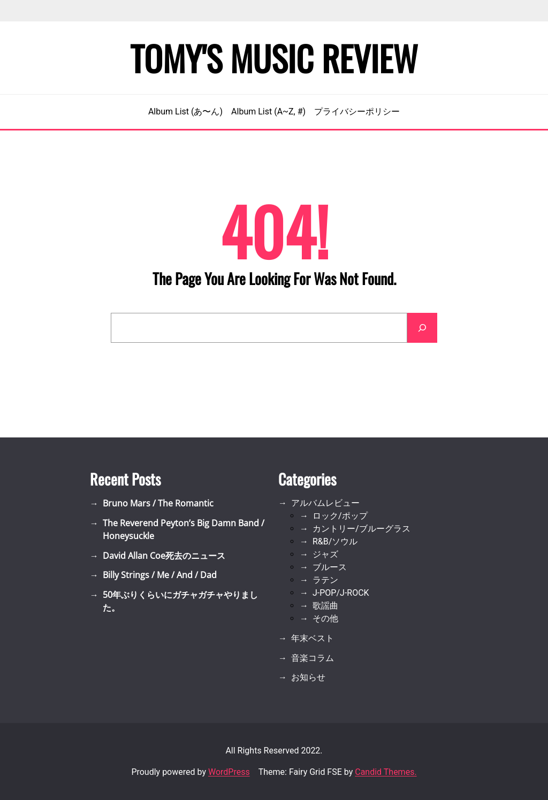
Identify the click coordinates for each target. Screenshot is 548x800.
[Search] (422, 328)
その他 (325, 618)
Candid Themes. (385, 772)
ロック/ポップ (340, 516)
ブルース (330, 567)
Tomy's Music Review (274, 58)
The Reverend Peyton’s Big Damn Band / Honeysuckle (183, 529)
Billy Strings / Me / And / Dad (160, 575)
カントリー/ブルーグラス (361, 529)
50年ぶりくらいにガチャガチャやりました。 (180, 601)
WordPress (229, 772)
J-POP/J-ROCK (341, 593)
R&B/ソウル (335, 541)
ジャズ (325, 554)
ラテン (325, 580)
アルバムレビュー (325, 503)
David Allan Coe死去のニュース (164, 555)
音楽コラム (312, 658)
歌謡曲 (325, 606)
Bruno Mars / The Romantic (158, 503)
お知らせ (308, 677)
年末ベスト (312, 638)
